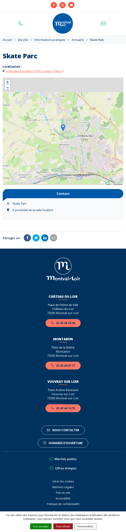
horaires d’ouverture (63, 443)
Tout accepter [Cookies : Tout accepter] (41, 526)
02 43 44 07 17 (63, 366)
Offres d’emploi (63, 468)
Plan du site (63, 492)
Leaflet (107, 184)
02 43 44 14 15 (63, 408)
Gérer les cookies (63, 481)
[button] (63, 127)
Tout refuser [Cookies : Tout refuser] (63, 526)
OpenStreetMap (117, 184)
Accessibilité (63, 498)
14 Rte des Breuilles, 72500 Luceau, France (33, 71)
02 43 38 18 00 (63, 323)
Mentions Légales (63, 487)
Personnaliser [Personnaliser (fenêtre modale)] (85, 526)
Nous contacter (63, 430)
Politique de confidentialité (63, 504)
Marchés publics (63, 459)
